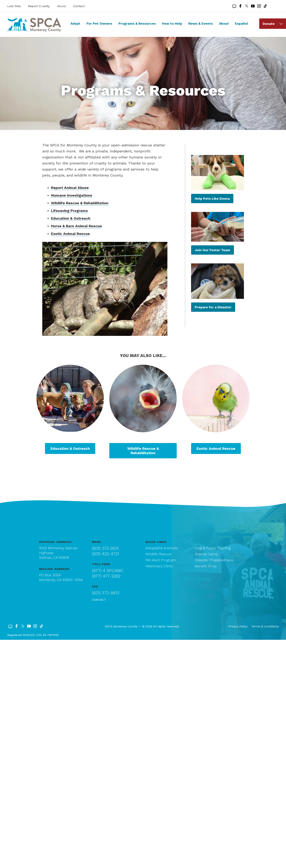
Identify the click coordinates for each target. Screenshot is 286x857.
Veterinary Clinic (159, 566)
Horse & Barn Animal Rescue (76, 226)
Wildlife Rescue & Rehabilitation (79, 203)
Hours (61, 6)
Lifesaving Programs (69, 210)
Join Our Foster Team (212, 250)
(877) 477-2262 (106, 576)
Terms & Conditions (265, 626)
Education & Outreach (70, 218)
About (224, 23)
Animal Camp (206, 554)
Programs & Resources (137, 23)
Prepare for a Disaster (213, 307)
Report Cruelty (39, 6)
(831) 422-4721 (105, 553)
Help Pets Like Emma (212, 198)
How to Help (172, 23)
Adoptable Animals (161, 548)
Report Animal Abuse (70, 187)
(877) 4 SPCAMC (108, 570)
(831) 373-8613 (105, 592)
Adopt (75, 23)
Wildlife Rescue (158, 554)
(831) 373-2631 (105, 548)
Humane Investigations (71, 195)
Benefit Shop (206, 566)
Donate (269, 24)
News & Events (200, 23)
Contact (79, 6)
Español (241, 23)
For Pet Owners (99, 23)
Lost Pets (14, 6)
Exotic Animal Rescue (70, 233)
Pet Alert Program (160, 560)
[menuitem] (75, 27)
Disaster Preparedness (214, 560)
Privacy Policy (238, 626)
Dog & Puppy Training (213, 548)
